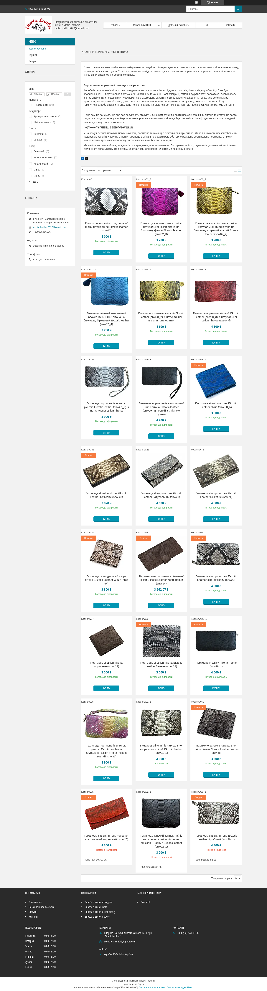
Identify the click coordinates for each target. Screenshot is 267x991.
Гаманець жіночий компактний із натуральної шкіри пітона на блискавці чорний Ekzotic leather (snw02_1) (161, 841)
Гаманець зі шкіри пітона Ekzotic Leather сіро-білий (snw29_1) (216, 837)
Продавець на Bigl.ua (133, 984)
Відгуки (33, 61)
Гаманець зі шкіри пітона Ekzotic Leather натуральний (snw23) (161, 495)
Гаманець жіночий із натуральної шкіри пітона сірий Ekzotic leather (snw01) (106, 227)
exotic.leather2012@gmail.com (49, 227)
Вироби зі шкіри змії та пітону (100, 912)
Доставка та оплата (178, 25)
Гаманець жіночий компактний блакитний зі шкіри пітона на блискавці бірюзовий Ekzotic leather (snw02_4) (106, 319)
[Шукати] (238, 9)
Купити (106, 252)
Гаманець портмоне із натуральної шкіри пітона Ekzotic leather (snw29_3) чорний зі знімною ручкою (161, 409)
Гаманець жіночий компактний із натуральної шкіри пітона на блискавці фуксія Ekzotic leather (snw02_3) (161, 229)
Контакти (230, 25)
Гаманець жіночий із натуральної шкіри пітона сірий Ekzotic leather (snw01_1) (161, 749)
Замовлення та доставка (42, 907)
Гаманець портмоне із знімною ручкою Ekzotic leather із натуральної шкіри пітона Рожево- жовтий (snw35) (106, 751)
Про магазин (35, 902)
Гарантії (33, 55)
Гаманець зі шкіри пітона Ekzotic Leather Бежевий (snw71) (216, 495)
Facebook (145, 902)
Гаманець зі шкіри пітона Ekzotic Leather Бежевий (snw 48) (106, 495)
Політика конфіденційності (180, 987)
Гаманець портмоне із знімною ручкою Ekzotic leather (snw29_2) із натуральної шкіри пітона (106, 407)
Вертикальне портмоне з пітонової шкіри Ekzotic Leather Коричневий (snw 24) (161, 580)
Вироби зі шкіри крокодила (99, 902)
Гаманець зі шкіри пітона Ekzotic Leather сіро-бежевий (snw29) (216, 578)
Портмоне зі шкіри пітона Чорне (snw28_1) (216, 664)
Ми (207, 25)
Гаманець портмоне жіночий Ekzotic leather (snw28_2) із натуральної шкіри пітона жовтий (161, 317)
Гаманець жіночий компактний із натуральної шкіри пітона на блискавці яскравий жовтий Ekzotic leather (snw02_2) (216, 229)
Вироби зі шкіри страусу (97, 916)
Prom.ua (151, 981)
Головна (115, 25)
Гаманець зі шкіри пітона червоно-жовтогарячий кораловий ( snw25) (106, 837)
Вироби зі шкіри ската (96, 907)
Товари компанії (142, 25)
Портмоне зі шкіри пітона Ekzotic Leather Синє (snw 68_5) (216, 405)
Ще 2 (35, 181)
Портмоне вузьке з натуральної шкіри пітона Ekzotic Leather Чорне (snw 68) (216, 749)
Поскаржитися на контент (152, 987)
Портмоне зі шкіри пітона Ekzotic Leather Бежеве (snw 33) (161, 664)
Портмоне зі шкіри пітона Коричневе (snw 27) (106, 664)
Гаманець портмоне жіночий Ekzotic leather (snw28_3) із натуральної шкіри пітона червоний (216, 317)
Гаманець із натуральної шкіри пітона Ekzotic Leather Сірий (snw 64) (106, 580)
